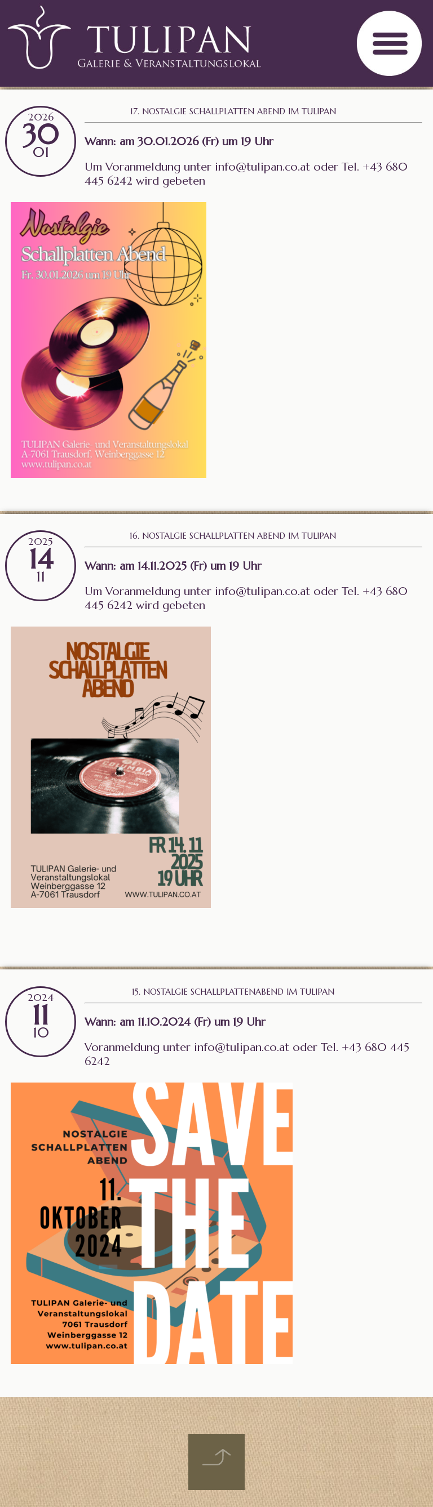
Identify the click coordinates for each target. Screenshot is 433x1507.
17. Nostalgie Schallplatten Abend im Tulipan (233, 111)
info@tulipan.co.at (262, 167)
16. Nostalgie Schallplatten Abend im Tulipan (233, 535)
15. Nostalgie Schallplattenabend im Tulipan (233, 991)
